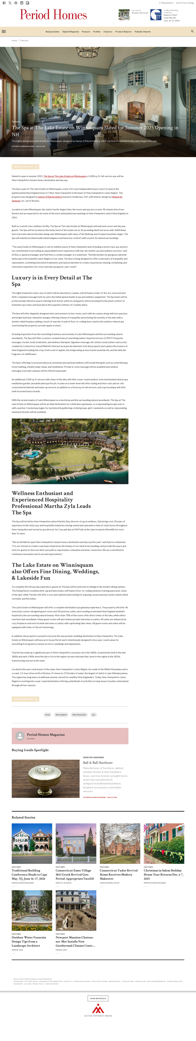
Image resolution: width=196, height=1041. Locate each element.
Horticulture (140, 981)
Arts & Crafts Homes (99, 981)
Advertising (18, 981)
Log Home (28, 984)
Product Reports (123, 31)
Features (108, 31)
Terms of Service (51, 984)
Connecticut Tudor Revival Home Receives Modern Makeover (119, 875)
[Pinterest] (16, 3)
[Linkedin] (21, 3)
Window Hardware (93, 757)
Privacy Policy (38, 984)
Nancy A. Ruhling (64, 883)
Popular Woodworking (156, 981)
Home (14, 40)
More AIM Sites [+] (98, 998)
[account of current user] (3, 31)
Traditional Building (82, 981)
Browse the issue (140, 13)
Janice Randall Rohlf (110, 883)
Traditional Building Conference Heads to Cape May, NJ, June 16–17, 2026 (29, 875)
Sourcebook (136, 10)
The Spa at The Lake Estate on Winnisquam (64, 176)
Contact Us (68, 981)
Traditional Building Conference (171, 11)
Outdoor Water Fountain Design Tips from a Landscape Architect (29, 941)
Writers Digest (114, 981)
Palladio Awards (143, 31)
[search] (192, 31)
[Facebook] (4, 3)
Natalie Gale (17, 950)
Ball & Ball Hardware (98, 762)
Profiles (97, 31)
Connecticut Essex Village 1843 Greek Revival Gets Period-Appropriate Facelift (75, 875)
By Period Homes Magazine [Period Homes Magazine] (23, 146)
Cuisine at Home (127, 981)
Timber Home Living (174, 981)
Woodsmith (18, 984)
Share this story (25, 167)
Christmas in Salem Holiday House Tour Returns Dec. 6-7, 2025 (163, 875)
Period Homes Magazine (46, 734)
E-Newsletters (166, 2)
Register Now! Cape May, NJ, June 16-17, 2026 (172, 18)
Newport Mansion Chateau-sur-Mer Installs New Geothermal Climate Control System (75, 941)
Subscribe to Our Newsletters (51, 981)
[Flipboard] (27, 3)
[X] (10, 3)
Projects (86, 31)
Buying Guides (53, 31)
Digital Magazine (70, 31)
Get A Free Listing (185, 2)
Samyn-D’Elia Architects (50, 196)
